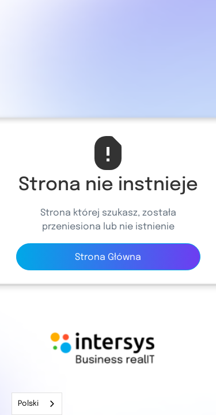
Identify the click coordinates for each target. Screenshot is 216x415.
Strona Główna (108, 257)
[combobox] (37, 404)
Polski (28, 404)
